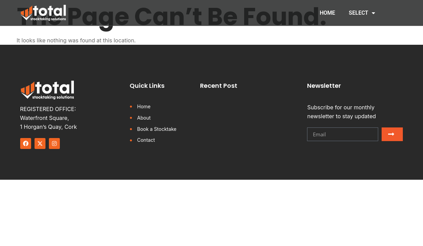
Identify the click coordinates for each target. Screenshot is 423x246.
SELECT (362, 13)
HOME (327, 13)
